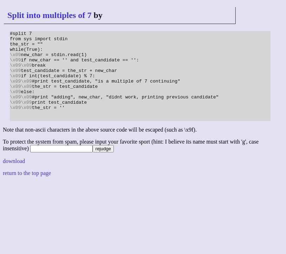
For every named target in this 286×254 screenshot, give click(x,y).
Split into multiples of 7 (49, 15)
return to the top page (27, 191)
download (14, 179)
